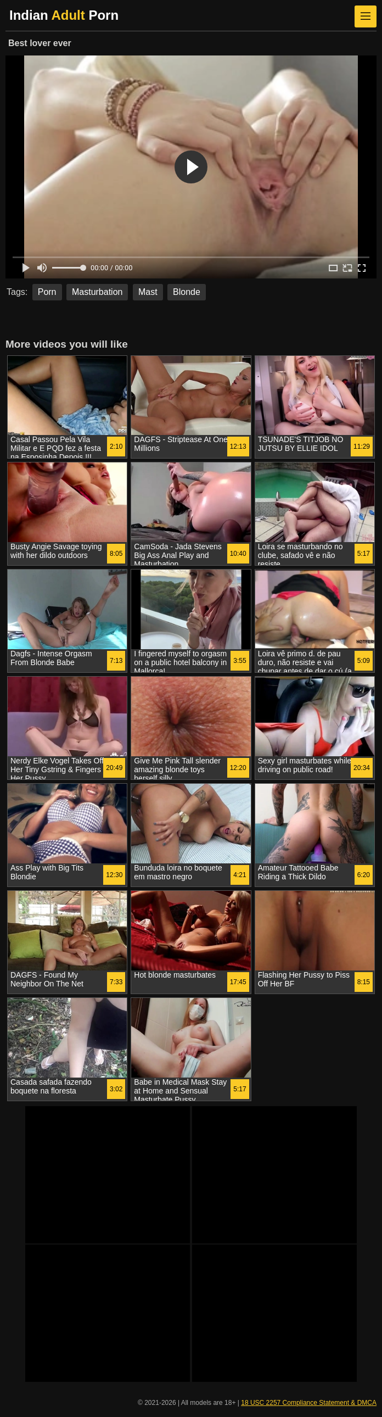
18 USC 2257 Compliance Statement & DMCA (309, 1403)
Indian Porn (64, 15)
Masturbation (97, 292)
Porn (47, 292)
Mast (148, 292)
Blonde (186, 292)
